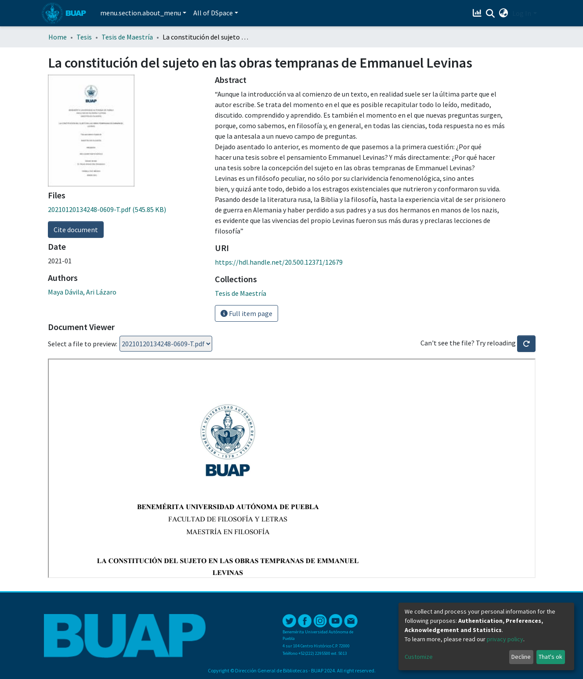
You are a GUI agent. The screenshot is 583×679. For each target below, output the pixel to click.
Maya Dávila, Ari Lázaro (82, 291)
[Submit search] (490, 13)
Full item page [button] (246, 313)
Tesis (84, 36)
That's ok (550, 657)
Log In (521, 13)
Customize (419, 657)
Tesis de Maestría (127, 36)
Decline (521, 657)
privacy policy (505, 639)
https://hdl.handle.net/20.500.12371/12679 (279, 262)
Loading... (165, 344)
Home (57, 36)
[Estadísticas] (477, 13)
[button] (503, 13)
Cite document (76, 229)
